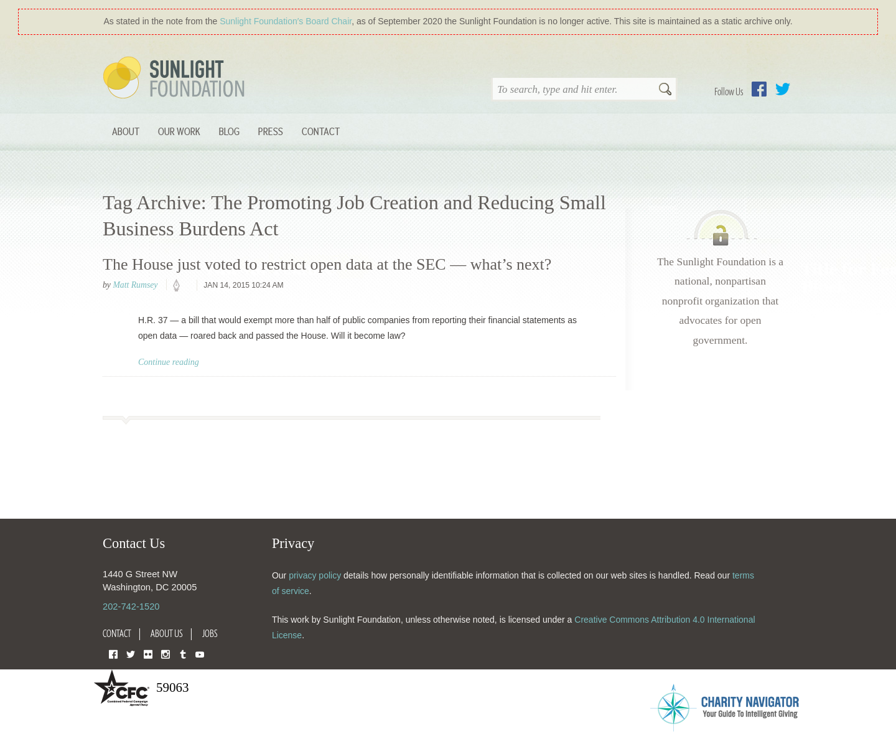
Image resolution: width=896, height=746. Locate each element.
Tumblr (183, 653)
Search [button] (665, 90)
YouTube (199, 653)
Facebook (759, 89)
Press (270, 131)
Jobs (210, 633)
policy (180, 285)
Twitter (782, 89)
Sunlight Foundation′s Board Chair (286, 21)
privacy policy (315, 575)
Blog (229, 131)
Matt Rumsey (135, 285)
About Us (167, 633)
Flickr (148, 653)
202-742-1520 (131, 606)
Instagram (165, 653)
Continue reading (168, 362)
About (125, 131)
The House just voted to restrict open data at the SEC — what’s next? (327, 264)
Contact (321, 131)
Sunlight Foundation (176, 78)
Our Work (179, 131)
